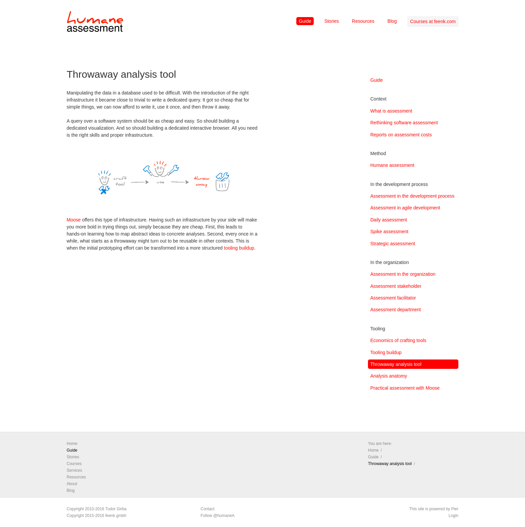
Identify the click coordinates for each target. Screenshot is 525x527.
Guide (305, 21)
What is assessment (391, 111)
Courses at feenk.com (433, 21)
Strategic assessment (392, 243)
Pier (454, 509)
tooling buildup (239, 248)
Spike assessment (389, 231)
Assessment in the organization (403, 274)
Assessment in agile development (405, 207)
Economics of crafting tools (398, 340)
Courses (74, 463)
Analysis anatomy (388, 376)
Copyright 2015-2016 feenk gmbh (96, 515)
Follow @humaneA (218, 515)
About (72, 483)
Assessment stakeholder (396, 286)
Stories (331, 21)
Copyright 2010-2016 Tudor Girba (97, 509)
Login (453, 515)
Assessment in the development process (412, 196)
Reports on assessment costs (401, 134)
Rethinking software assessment (404, 122)
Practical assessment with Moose (405, 388)
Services (74, 470)
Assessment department (395, 309)
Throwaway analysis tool (396, 364)
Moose (74, 219)
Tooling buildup (385, 352)
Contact (207, 509)
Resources (363, 21)
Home (72, 443)
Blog (392, 21)
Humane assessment (392, 165)
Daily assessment (388, 219)
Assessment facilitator (393, 298)
